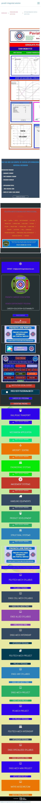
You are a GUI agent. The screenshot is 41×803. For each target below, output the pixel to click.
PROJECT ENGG (14, 226)
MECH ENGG (24, 223)
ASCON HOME (31, 226)
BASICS (16, 220)
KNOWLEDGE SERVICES (17, 236)
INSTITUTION (16, 229)
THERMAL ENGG (22, 226)
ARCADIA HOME (16, 223)
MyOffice (10, 220)
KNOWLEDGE (4, 13)
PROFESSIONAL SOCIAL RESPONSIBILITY (25, 232)
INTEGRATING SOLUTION (10, 232)
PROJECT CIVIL (8, 223)
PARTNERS (26, 236)
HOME (5, 220)
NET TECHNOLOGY (24, 220)
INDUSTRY (9, 229)
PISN (23, 229)
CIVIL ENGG (32, 220)
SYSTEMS (32, 223)
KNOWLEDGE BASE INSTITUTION (14, 13)
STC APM (6, 226)
